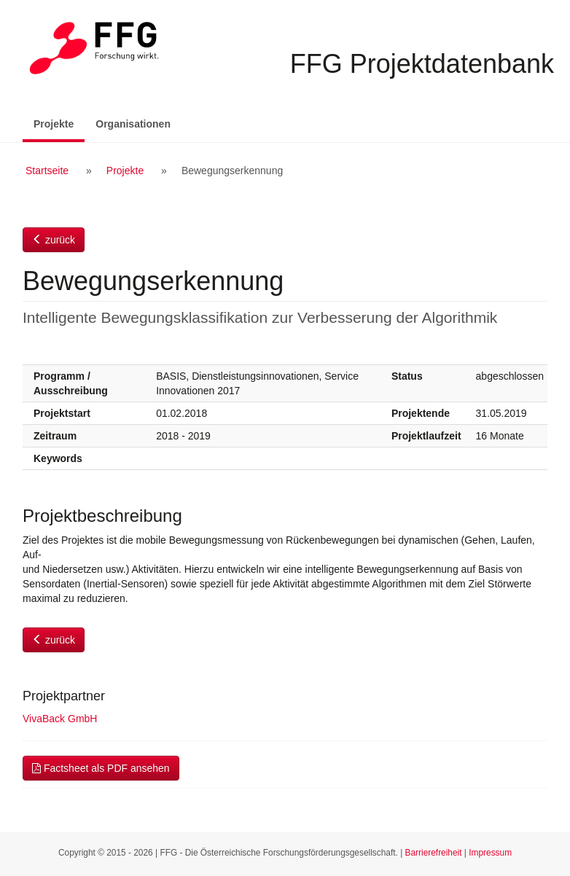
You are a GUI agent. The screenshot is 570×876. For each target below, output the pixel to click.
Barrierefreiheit (433, 853)
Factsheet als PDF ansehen (101, 768)
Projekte (59, 123)
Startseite (47, 170)
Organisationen (133, 124)
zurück (53, 240)
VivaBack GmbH (60, 718)
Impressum (490, 853)
